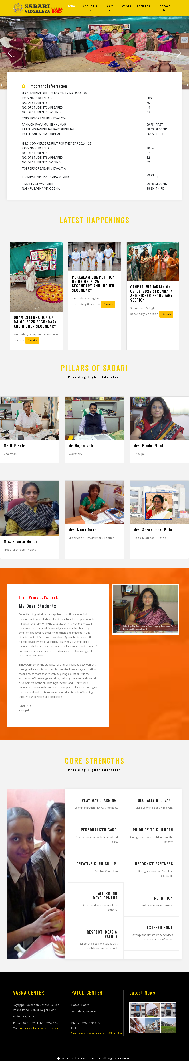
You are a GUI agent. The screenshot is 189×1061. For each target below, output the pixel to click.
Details (32, 340)
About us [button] (90, 6)
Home (72, 6)
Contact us (164, 8)
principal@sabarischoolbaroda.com (39, 1028)
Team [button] (109, 6)
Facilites (143, 6)
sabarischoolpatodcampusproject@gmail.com (97, 1033)
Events (125, 6)
